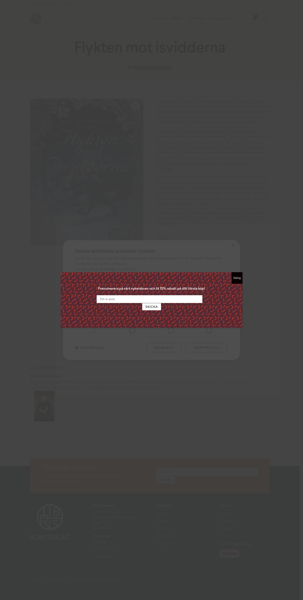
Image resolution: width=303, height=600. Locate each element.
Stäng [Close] (237, 278)
